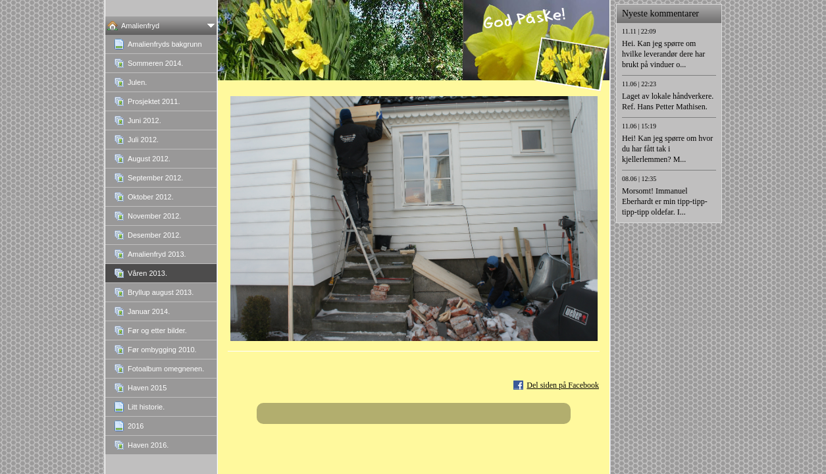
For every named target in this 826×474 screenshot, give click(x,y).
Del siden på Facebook (563, 385)
